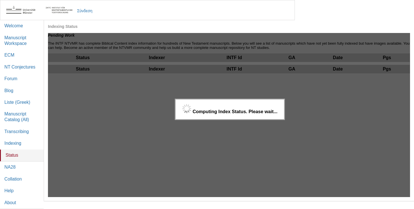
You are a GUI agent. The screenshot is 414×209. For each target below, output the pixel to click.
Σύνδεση (85, 11)
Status (12, 155)
